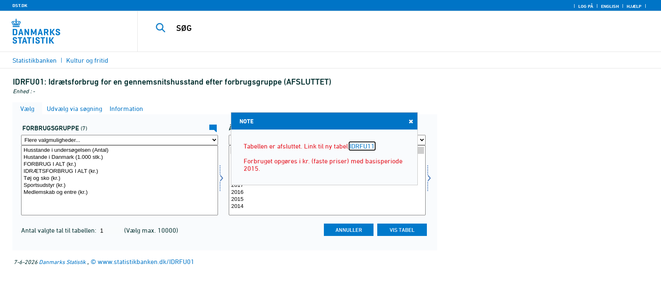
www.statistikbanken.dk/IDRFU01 (146, 261)
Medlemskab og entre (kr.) (119, 192)
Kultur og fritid (87, 60)
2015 (327, 199)
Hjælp (634, 6)
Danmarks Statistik (62, 261)
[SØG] (379, 28)
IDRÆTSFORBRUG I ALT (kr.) (119, 171)
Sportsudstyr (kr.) (119, 185)
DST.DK (19, 5)
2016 (327, 192)
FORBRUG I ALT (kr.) (119, 164)
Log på (585, 6)
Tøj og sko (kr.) (119, 178)
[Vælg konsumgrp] (119, 180)
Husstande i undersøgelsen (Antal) (119, 150)
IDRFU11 (362, 146)
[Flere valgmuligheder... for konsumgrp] (119, 140)
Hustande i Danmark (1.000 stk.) (119, 157)
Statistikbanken (34, 60)
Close (410, 121)
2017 (327, 185)
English (610, 6)
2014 (327, 206)
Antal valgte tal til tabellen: (59, 230)
